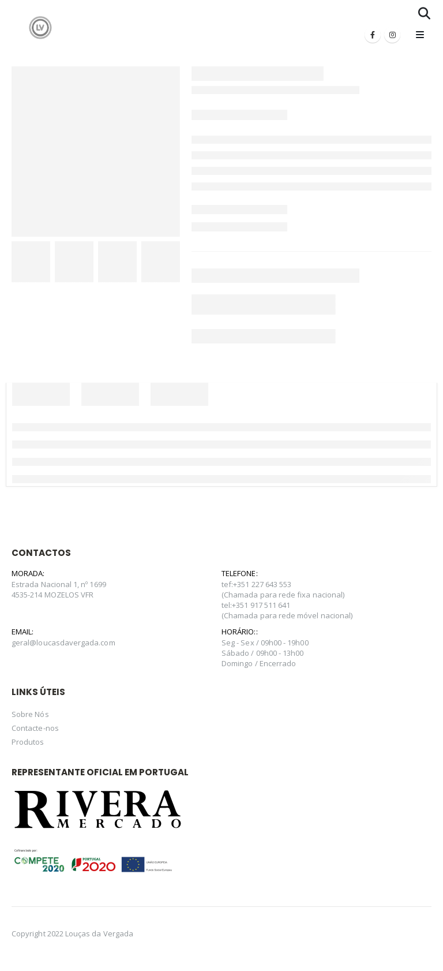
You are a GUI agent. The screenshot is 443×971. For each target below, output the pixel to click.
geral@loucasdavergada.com (63, 642)
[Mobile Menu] (419, 34)
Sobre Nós (30, 714)
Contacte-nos (35, 728)
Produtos (28, 742)
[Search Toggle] (424, 13)
